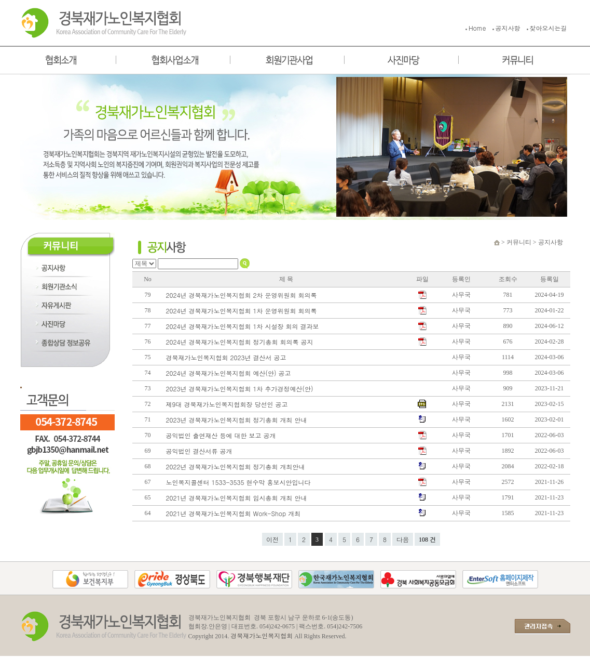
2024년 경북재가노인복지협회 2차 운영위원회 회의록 (243, 295)
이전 (272, 539)
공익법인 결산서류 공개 (200, 450)
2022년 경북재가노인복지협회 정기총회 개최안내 (236, 466)
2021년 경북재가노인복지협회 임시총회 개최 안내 (238, 497)
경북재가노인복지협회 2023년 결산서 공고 (227, 357)
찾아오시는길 (548, 27)
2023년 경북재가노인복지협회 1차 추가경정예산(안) (242, 388)
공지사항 (508, 27)
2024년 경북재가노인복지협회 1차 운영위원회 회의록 (243, 310)
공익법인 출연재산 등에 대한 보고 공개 (222, 435)
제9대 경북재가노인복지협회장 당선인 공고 (228, 404)
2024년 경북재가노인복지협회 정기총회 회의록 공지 (240, 341)
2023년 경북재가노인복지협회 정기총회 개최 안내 (237, 419)
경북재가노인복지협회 (261, 635)
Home (477, 27)
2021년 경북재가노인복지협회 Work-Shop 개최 (234, 513)
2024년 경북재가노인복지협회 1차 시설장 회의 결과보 (243, 326)
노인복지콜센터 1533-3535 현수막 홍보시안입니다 (239, 482)
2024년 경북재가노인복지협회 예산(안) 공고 (229, 373)
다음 (402, 539)
